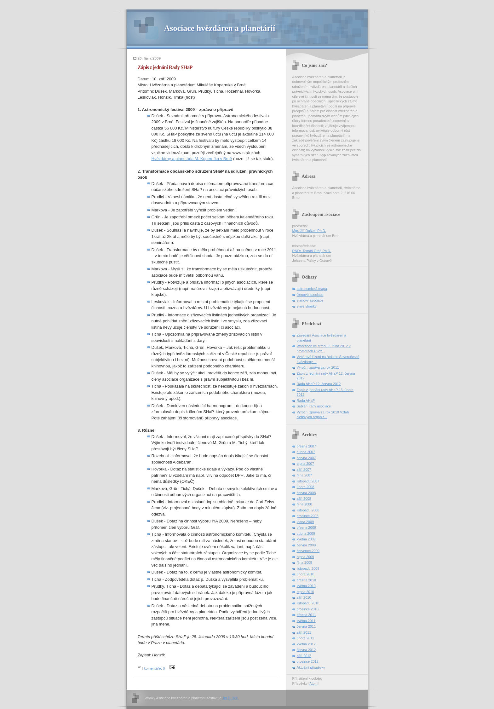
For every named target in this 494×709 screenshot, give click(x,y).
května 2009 (306, 539)
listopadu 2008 (308, 510)
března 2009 (306, 527)
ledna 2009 (305, 522)
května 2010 (306, 586)
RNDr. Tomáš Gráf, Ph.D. (311, 251)
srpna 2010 (305, 592)
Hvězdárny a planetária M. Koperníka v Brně (192, 158)
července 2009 (308, 551)
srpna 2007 (305, 463)
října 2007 (304, 475)
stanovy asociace (310, 300)
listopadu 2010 (308, 603)
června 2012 (306, 650)
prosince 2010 (308, 609)
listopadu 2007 (308, 481)
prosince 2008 (308, 516)
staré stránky (307, 306)
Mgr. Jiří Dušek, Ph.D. (309, 231)
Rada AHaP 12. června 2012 (319, 384)
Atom (313, 683)
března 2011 (306, 615)
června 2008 (306, 493)
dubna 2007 (306, 452)
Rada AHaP (306, 400)
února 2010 (305, 574)
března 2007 (306, 446)
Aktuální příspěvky (311, 667)
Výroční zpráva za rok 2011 (318, 367)
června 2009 (306, 545)
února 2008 (305, 487)
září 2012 (304, 656)
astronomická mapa (312, 289)
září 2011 (304, 632)
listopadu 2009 (308, 568)
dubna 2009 (306, 533)
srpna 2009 (305, 557)
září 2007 (304, 469)
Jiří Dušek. (230, 698)
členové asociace (310, 295)
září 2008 (304, 498)
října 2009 (304, 562)
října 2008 (304, 504)
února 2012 (305, 638)
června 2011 (306, 626)
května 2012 (306, 644)
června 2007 (306, 458)
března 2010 (306, 580)
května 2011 (306, 621)
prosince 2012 (308, 661)
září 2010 (304, 597)
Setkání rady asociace (314, 406)
